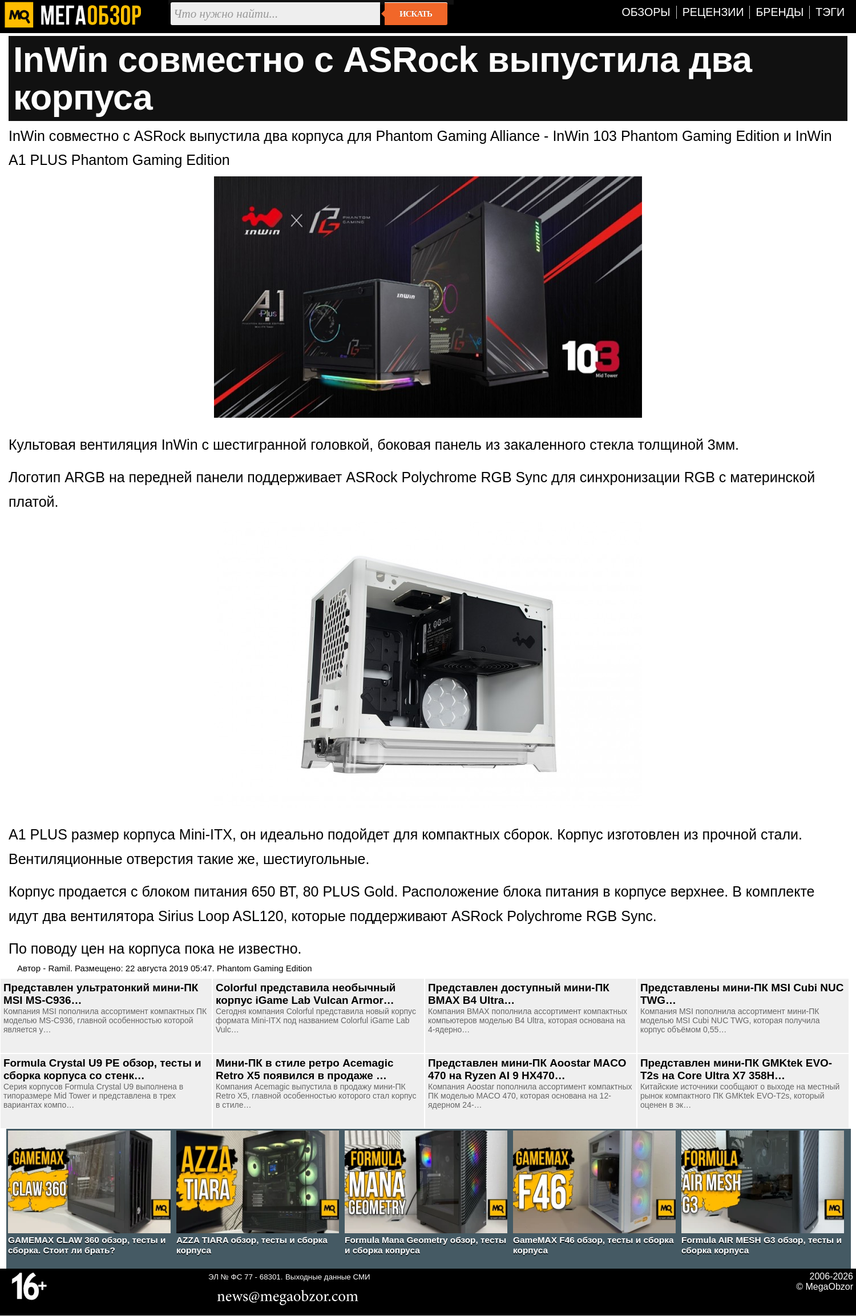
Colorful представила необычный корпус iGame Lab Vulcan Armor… (305, 994)
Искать (415, 13)
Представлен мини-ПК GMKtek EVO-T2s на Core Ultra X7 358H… (736, 1069)
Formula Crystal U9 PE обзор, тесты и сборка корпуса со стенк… (102, 1069)
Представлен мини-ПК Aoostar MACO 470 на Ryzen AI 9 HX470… (527, 1069)
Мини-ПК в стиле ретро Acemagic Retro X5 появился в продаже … (304, 1069)
